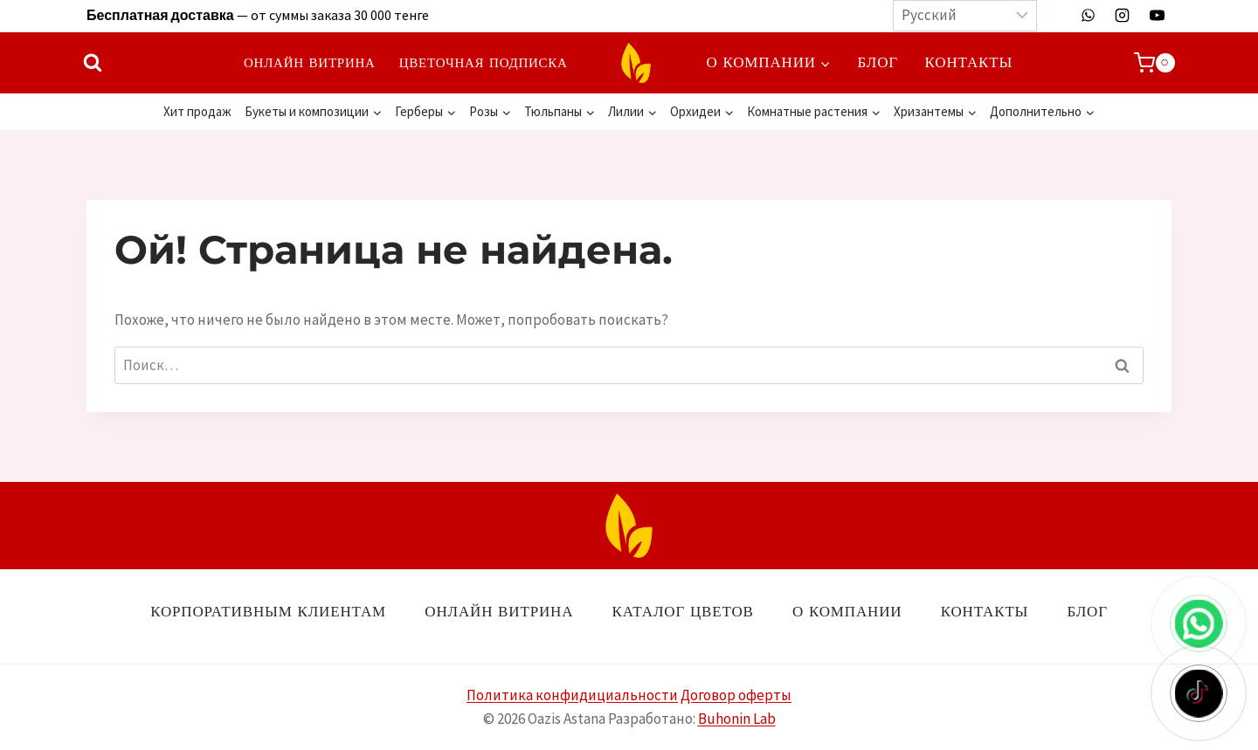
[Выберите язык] (965, 15)
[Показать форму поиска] (92, 62)
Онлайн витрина (310, 62)
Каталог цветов (683, 611)
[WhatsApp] (1088, 16)
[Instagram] (1122, 16)
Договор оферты (736, 695)
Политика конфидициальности (572, 695)
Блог (878, 62)
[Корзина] (1154, 62)
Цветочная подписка (483, 62)
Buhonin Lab (737, 718)
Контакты (969, 62)
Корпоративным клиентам (268, 611)
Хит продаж (197, 111)
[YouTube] (1157, 16)
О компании (847, 611)
